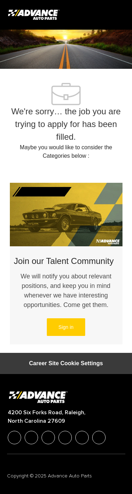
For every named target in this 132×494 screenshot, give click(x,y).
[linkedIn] (31, 437)
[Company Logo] (34, 14)
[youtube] (82, 437)
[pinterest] (99, 437)
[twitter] (48, 437)
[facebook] (14, 437)
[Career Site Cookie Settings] (66, 363)
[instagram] (65, 437)
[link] (66, 327)
